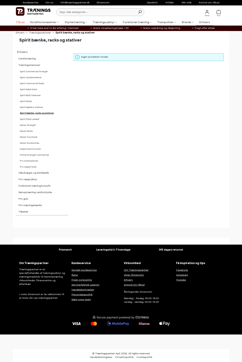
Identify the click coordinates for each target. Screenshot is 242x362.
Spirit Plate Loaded (29, 119)
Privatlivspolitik (124, 357)
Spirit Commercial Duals (32, 83)
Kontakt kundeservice (84, 270)
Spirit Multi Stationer (30, 95)
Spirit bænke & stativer (31, 107)
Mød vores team (81, 299)
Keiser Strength (28, 125)
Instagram (182, 275)
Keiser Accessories (29, 143)
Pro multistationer (29, 161)
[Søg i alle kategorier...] (96, 12)
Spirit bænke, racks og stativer (37, 113)
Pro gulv (23, 199)
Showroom (103, 2)
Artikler (169, 2)
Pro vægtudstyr (27, 179)
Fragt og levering (81, 280)
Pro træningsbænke (30, 205)
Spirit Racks (26, 101)
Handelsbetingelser (82, 290)
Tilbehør (23, 212)
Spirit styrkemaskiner (31, 77)
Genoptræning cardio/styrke (35, 192)
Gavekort (152, 2)
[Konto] (207, 12)
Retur (74, 275)
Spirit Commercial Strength (34, 71)
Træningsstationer (29, 65)
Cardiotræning (27, 58)
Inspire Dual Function (30, 149)
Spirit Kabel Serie (28, 89)
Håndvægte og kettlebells (33, 173)
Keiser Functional (28, 137)
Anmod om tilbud (209, 2)
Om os (49, 2)
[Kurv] (219, 12)
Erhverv (22, 52)
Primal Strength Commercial (34, 155)
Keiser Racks (26, 131)
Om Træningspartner (136, 270)
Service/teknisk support (85, 285)
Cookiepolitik (144, 357)
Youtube (181, 280)
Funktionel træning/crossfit (34, 186)
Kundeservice (30, 2)
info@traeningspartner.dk (75, 2)
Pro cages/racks (28, 167)
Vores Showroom (134, 275)
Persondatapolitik (82, 294)
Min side (187, 2)
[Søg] (140, 12)
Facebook (182, 270)
